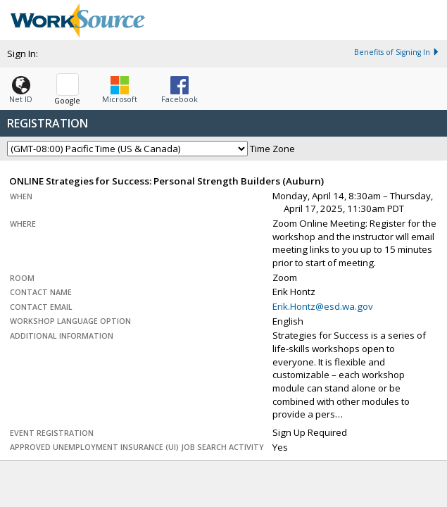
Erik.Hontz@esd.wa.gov (322, 306)
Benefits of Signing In (397, 52)
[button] (21, 87)
